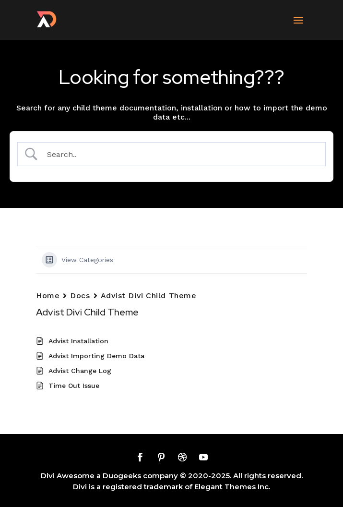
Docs (80, 295)
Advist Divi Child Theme (149, 295)
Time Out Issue (73, 385)
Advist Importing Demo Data (96, 356)
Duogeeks (122, 475)
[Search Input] (180, 154)
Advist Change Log (79, 370)
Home (47, 295)
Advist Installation (78, 341)
